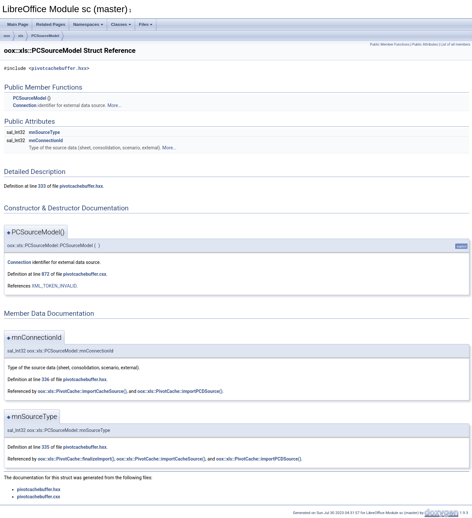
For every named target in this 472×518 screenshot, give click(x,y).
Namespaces (88, 24)
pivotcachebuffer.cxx (84, 274)
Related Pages (50, 24)
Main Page (17, 24)
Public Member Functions (390, 44)
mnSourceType (44, 132)
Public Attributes (425, 44)
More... (115, 105)
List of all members (455, 44)
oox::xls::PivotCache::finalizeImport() (76, 459)
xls (20, 36)
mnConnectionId (46, 140)
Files (146, 24)
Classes (121, 24)
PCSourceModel (45, 36)
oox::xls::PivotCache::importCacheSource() (82, 391)
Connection (24, 105)
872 (45, 274)
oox (7, 36)
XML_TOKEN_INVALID (53, 286)
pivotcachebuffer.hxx (59, 68)
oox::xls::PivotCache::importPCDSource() (179, 391)
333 (42, 186)
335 (45, 447)
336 (45, 379)
